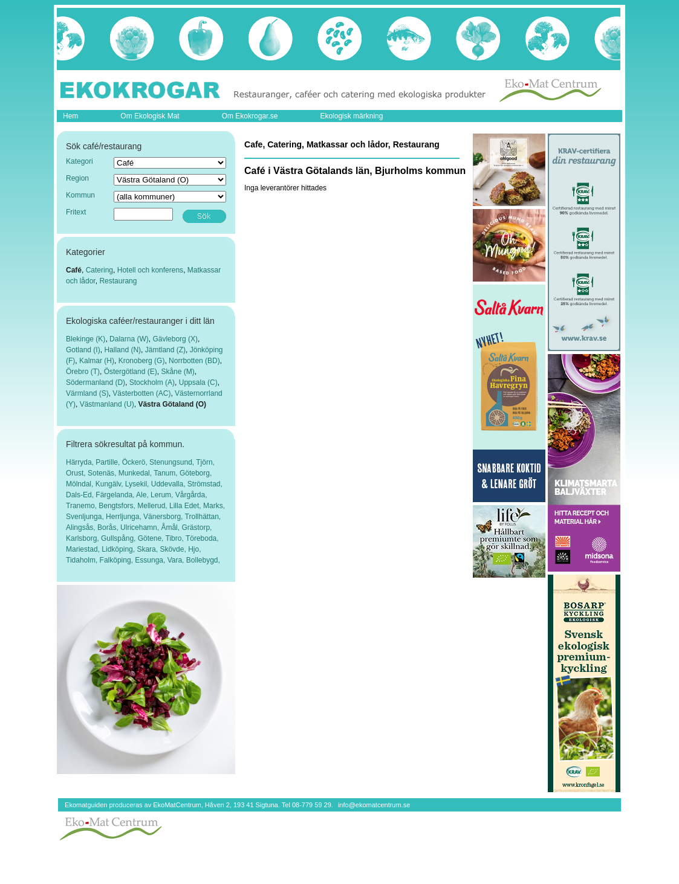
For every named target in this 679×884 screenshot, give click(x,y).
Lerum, (163, 495)
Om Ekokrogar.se (250, 116)
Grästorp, (196, 527)
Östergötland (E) (130, 371)
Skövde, (174, 549)
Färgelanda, (116, 495)
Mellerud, (153, 506)
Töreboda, (202, 538)
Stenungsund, (172, 462)
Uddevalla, (169, 484)
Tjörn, (205, 462)
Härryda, (81, 462)
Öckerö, (135, 462)
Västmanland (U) (107, 404)
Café (74, 270)
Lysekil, (138, 484)
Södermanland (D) (95, 382)
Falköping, (117, 560)
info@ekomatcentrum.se (374, 804)
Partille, (109, 462)
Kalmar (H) (96, 361)
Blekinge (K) (85, 339)
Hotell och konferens (150, 270)
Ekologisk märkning (351, 116)
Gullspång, (119, 538)
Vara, (176, 560)
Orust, (77, 473)
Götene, (152, 538)
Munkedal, (136, 473)
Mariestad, (84, 549)
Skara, (148, 549)
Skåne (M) (177, 371)
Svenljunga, (86, 516)
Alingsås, (81, 527)
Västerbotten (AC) (141, 393)
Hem (70, 116)
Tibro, (176, 538)
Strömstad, (205, 484)
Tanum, (167, 473)
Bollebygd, (203, 560)
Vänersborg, (164, 516)
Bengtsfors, (118, 506)
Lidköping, (119, 549)
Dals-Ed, (81, 495)
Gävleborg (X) (175, 339)
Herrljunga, (124, 516)
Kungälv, (110, 484)
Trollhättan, (203, 516)
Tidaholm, (83, 560)
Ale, (143, 495)
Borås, (108, 527)
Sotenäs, (103, 473)
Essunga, (151, 560)
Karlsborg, (83, 538)
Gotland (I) (83, 350)
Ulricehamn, (140, 527)
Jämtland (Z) (165, 350)
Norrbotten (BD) (194, 361)
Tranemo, (82, 506)
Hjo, (194, 549)
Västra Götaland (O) (172, 404)
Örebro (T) (83, 371)
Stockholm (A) (152, 382)
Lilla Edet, (186, 506)
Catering (99, 270)
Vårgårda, (191, 495)
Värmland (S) (87, 393)
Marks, (214, 506)
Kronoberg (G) (142, 361)
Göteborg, (196, 473)
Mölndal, (81, 484)
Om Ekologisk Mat (149, 116)
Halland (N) (122, 350)
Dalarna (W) (129, 339)
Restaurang (118, 281)
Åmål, (171, 527)
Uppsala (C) (198, 382)
